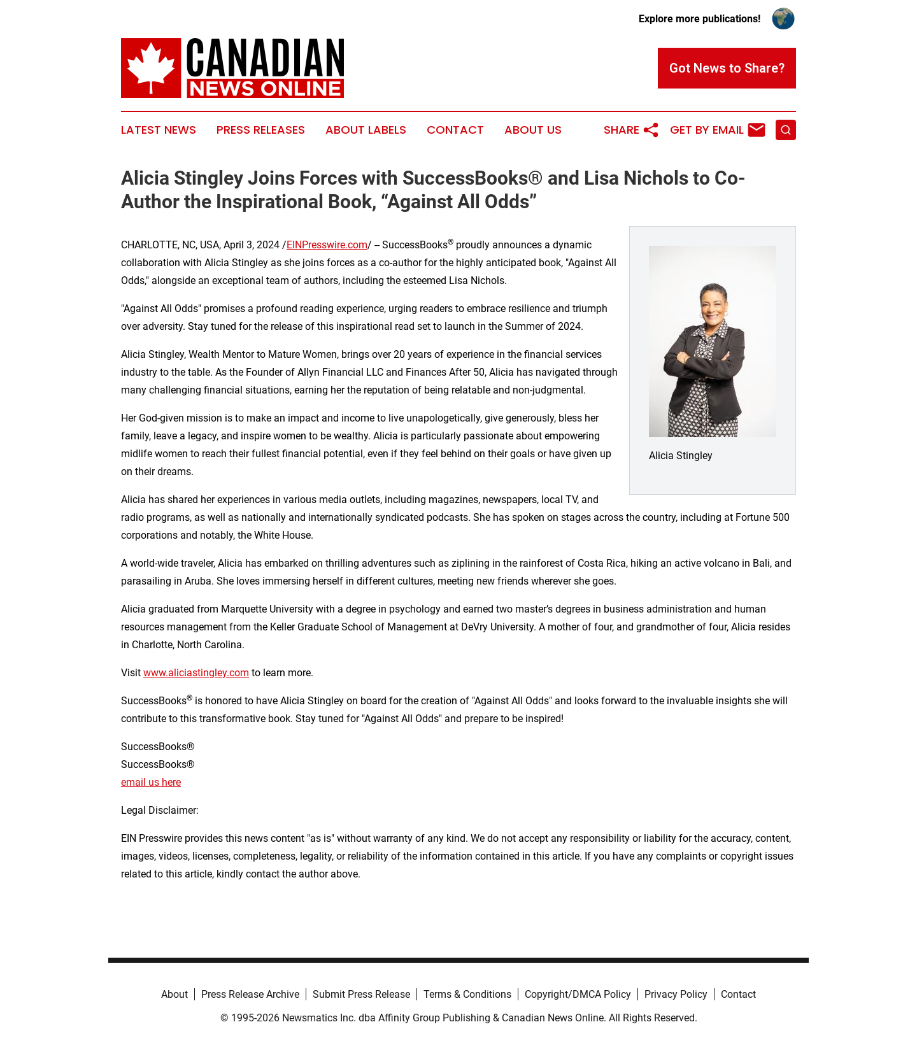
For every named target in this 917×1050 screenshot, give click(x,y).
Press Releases (261, 130)
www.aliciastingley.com (196, 673)
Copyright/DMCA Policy (578, 994)
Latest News (158, 130)
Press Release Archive (250, 994)
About (174, 994)
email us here (151, 782)
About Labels (365, 130)
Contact (455, 130)
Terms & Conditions (467, 994)
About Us (533, 130)
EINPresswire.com (327, 245)
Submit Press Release (361, 994)
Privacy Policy (675, 994)
